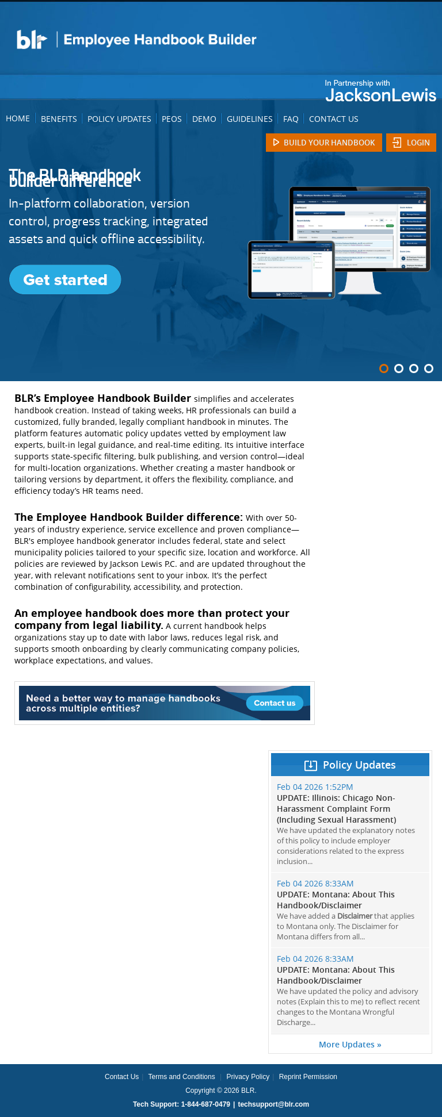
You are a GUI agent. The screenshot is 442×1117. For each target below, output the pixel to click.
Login (418, 142)
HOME (18, 118)
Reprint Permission (308, 1077)
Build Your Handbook (329, 142)
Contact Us (122, 1077)
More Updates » (350, 1044)
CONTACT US (334, 118)
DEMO (204, 118)
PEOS (172, 118)
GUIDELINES (250, 118)
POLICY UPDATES (119, 118)
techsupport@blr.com (273, 1104)
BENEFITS (59, 118)
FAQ (291, 118)
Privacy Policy (247, 1077)
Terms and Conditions (181, 1077)
